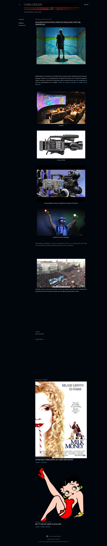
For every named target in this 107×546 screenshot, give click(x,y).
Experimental (22, 25)
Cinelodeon (33, 4)
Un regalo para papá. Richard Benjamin (54, 459)
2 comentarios (44, 462)
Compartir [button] (21, 19)
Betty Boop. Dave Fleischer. (48, 524)
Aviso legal (38, 12)
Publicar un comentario (45, 526)
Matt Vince (57, 539)
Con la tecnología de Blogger (53, 536)
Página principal (29, 12)
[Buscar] (86, 4)
